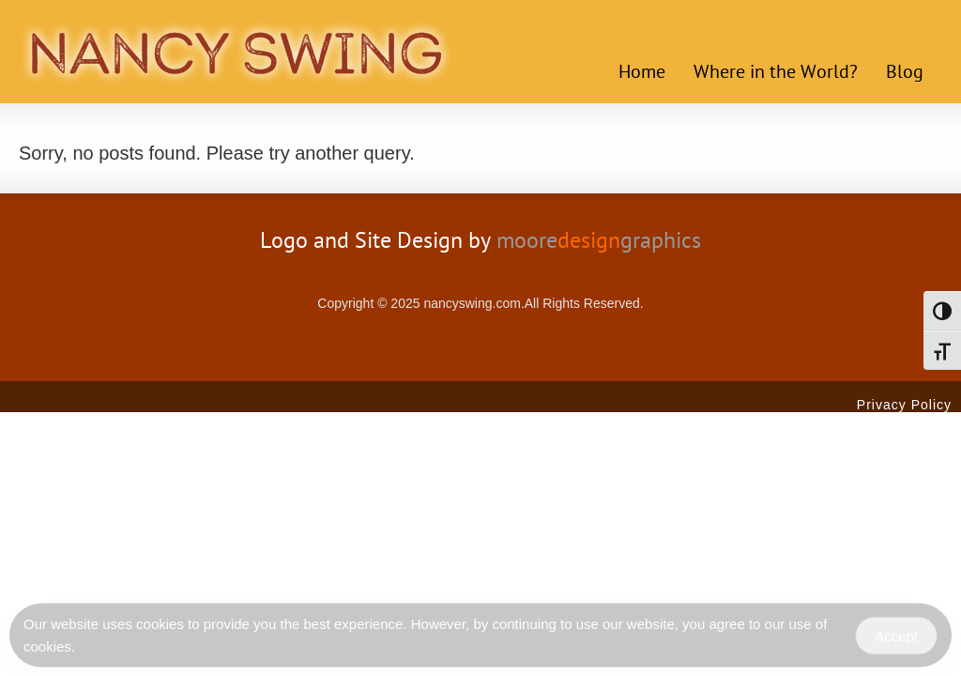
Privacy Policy (904, 404)
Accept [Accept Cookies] (896, 638)
